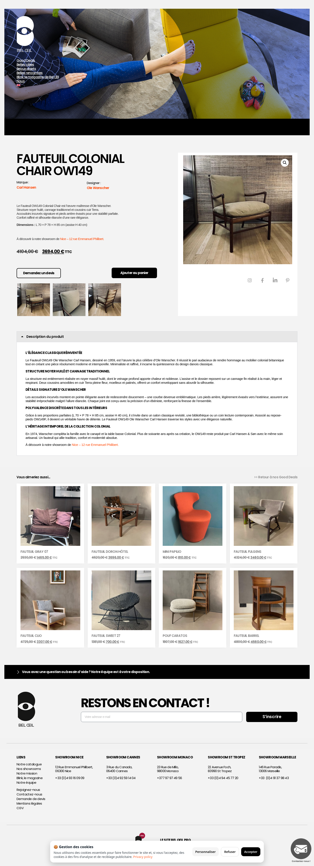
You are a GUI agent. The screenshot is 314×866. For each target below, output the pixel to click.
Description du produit (45, 336)
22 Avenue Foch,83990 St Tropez (220, 769)
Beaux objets (26, 69)
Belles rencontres (30, 73)
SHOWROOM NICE (69, 757)
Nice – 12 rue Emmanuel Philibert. (82, 239)
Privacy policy (143, 857)
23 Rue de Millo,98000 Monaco (168, 769)
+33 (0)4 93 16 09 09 (69, 778)
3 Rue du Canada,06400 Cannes (119, 769)
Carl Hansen (26, 187)
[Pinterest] (287, 280)
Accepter (250, 852)
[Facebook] (262, 280)
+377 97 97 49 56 (169, 778)
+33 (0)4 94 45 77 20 (223, 778)
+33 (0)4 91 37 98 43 (274, 778)
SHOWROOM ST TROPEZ (226, 757)
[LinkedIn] (275, 280)
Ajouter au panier (134, 273)
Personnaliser (205, 852)
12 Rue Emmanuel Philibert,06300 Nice (74, 769)
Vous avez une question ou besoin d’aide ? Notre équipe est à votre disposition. (86, 672)
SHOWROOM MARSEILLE (277, 757)
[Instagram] (250, 280)
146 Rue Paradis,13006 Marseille (270, 769)
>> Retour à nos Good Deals (275, 477)
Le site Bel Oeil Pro (175, 840)
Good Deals (26, 61)
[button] (285, 163)
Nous (21, 81)
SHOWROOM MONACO (175, 757)
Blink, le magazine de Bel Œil (38, 77)
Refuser (230, 852)
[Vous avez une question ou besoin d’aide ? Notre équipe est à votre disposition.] (18, 672)
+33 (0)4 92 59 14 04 (121, 778)
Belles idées (25, 65)
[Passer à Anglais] (69, 85)
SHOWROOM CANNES (123, 757)
